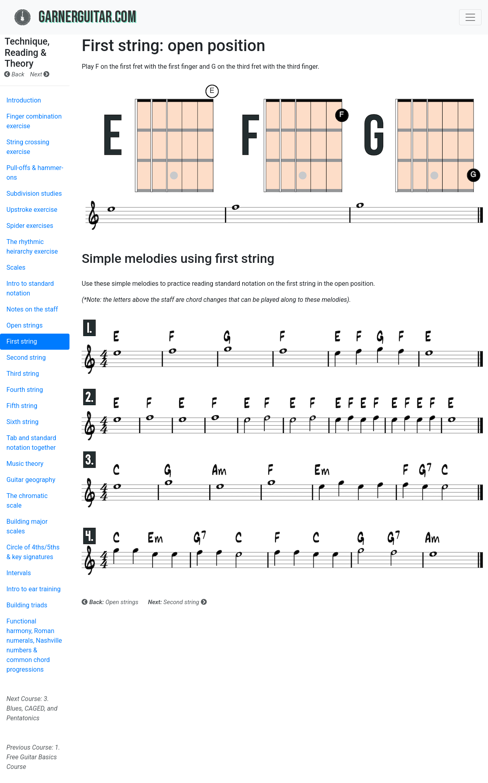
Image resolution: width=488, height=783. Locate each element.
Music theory (24, 463)
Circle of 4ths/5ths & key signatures (32, 552)
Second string (26, 357)
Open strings (24, 325)
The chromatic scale (27, 500)
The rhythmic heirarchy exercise (32, 246)
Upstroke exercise (31, 209)
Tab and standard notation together (31, 442)
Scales (15, 267)
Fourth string (24, 390)
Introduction (23, 100)
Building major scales (26, 526)
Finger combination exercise (33, 121)
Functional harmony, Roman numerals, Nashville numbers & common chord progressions (34, 645)
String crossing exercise (27, 147)
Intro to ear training (33, 589)
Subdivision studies (34, 193)
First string (21, 341)
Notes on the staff (32, 309)
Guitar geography (30, 480)
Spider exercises (29, 226)
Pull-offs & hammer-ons (34, 172)
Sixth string (22, 422)
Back (14, 74)
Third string (22, 373)
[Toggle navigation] (470, 17)
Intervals (18, 573)
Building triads (26, 605)
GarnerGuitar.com (75, 17)
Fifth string (21, 406)
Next (40, 74)
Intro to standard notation (30, 288)
